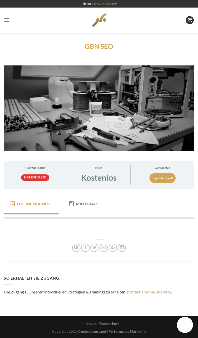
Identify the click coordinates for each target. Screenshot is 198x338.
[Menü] (7, 20)
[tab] (31, 204)
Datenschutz (109, 323)
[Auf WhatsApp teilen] (76, 248)
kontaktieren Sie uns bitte (149, 291)
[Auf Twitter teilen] (94, 248)
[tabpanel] (99, 227)
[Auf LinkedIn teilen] (122, 248)
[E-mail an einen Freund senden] (104, 248)
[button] (185, 325)
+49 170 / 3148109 (104, 4)
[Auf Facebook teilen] (85, 248)
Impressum (88, 323)
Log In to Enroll (163, 178)
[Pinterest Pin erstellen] (113, 248)
